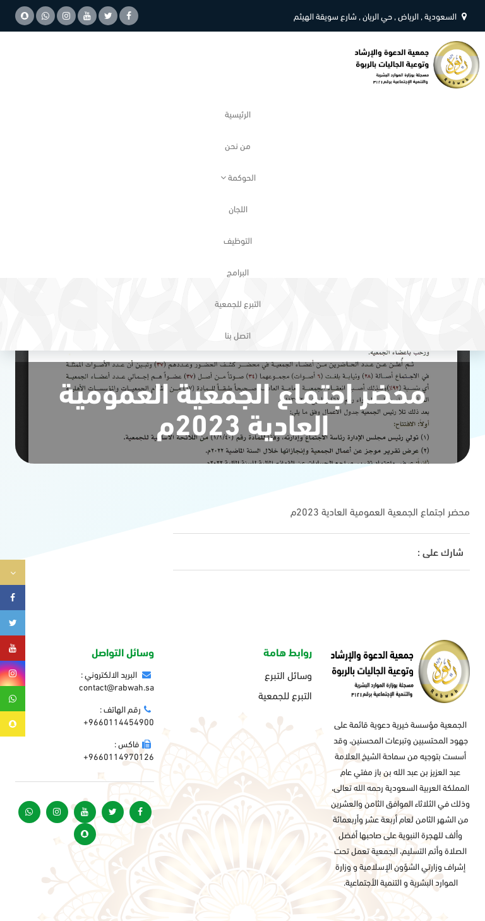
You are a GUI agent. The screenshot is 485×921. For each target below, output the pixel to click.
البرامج (238, 271)
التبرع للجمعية (238, 303)
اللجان (238, 208)
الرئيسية (238, 113)
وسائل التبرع (288, 675)
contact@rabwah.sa (116, 686)
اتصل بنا (238, 334)
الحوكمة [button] (238, 176)
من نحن (238, 145)
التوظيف (238, 239)
